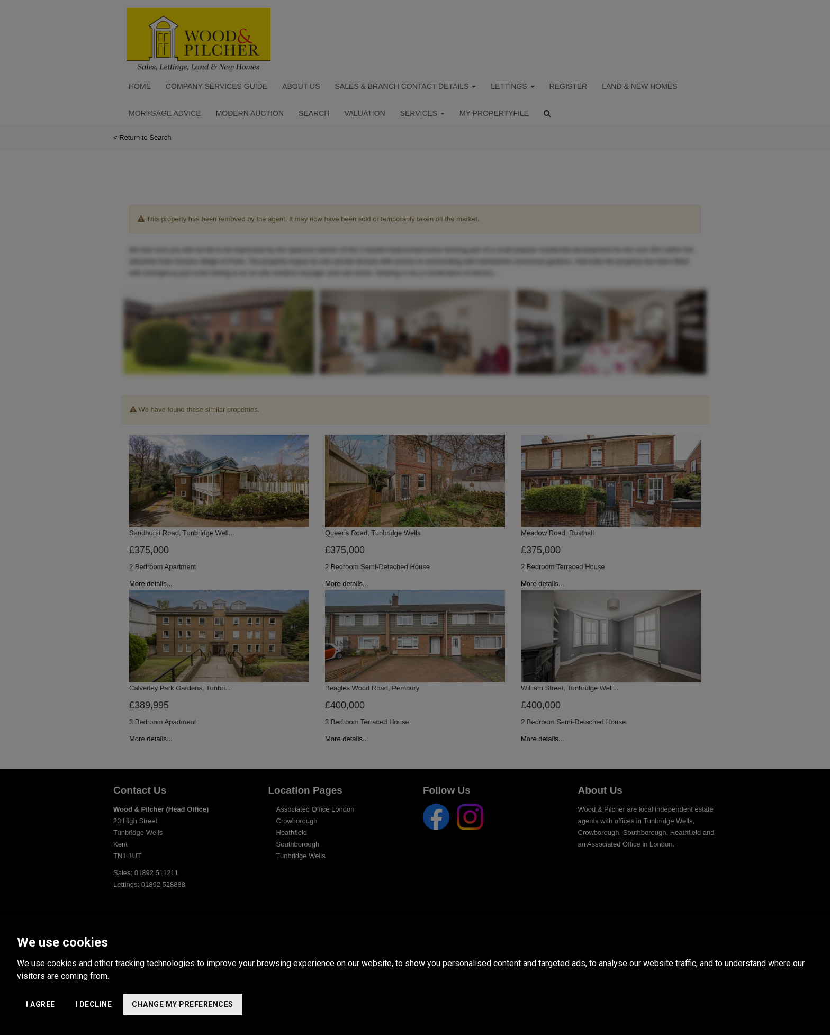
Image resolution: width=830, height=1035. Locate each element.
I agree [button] (40, 1004)
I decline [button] (93, 1004)
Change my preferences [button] (182, 1004)
